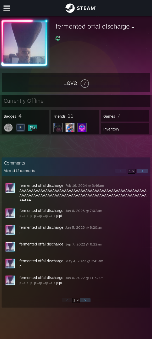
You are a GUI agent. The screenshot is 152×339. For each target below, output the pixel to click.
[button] (76, 82)
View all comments (19, 171)
